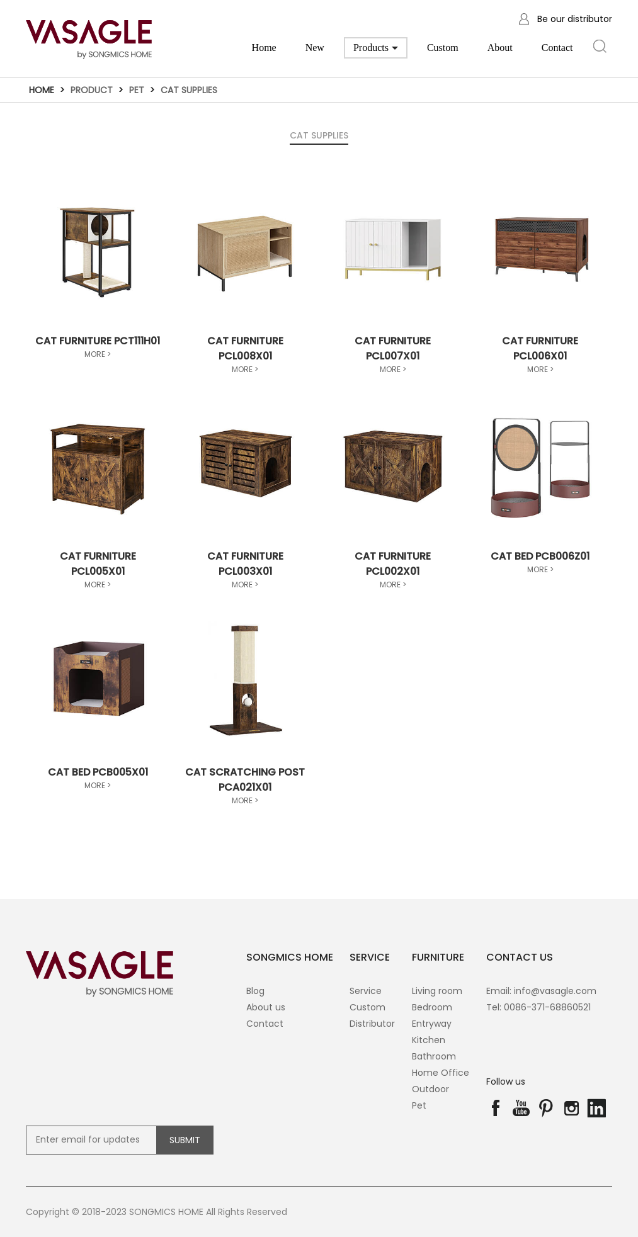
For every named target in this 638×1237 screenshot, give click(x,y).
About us (265, 1007)
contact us (519, 957)
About (500, 47)
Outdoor (430, 1089)
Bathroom (434, 1056)
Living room (437, 991)
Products (375, 50)
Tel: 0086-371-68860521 (538, 1007)
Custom (443, 47)
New (314, 47)
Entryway (432, 1023)
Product (92, 90)
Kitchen (428, 1040)
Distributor (372, 1023)
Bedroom (432, 1007)
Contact (557, 47)
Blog (255, 991)
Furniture (438, 957)
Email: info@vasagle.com (541, 991)
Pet (136, 90)
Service (366, 991)
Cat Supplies (189, 90)
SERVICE (370, 957)
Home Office (440, 1072)
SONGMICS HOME (289, 957)
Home (264, 47)
